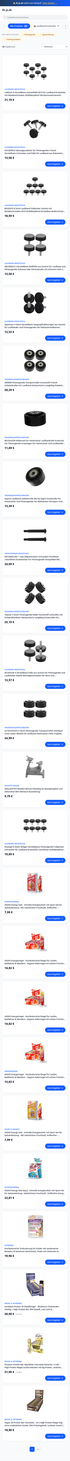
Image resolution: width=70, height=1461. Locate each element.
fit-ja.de (7, 9)
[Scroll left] (4, 26)
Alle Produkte (19, 26)
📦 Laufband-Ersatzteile (47, 26)
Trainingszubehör (12, 39)
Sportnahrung (47, 34)
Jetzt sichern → (50, 3)
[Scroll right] (65, 26)
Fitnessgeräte (28, 34)
